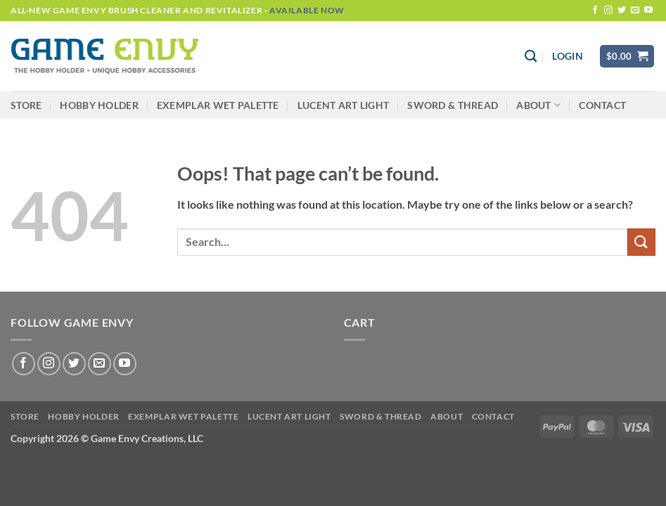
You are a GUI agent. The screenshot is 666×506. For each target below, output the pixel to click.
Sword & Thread (452, 105)
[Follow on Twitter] (621, 10)
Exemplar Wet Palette (218, 105)
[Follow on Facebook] (595, 10)
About (538, 105)
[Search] (531, 56)
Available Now (307, 10)
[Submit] (641, 242)
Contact (602, 105)
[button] (567, 56)
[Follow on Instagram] (608, 10)
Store (26, 105)
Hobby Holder (99, 105)
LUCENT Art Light (343, 105)
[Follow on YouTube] (648, 10)
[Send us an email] (635, 10)
